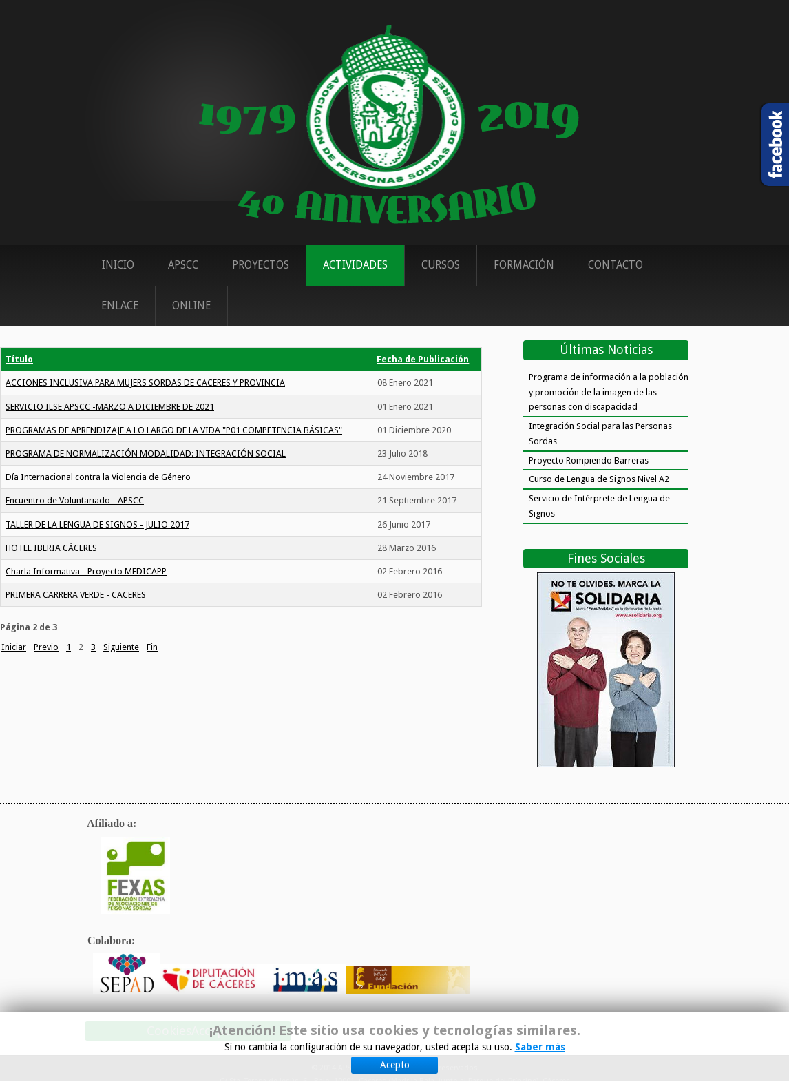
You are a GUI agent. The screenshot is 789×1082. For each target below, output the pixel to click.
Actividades (355, 265)
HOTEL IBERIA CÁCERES (51, 548)
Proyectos (260, 265)
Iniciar (13, 647)
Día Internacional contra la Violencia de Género (98, 477)
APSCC (183, 265)
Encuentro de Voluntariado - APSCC (75, 500)
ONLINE (191, 306)
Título (19, 359)
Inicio (118, 265)
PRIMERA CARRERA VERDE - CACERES (76, 595)
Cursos (440, 265)
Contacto (615, 265)
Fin (152, 647)
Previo (46, 647)
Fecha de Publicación (423, 359)
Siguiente (121, 647)
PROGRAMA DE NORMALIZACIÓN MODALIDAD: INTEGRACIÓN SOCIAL (146, 453)
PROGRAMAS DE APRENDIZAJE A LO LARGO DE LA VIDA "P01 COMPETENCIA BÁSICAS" (174, 430)
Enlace (119, 306)
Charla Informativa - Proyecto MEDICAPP (86, 571)
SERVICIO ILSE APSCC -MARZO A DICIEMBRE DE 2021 (110, 407)
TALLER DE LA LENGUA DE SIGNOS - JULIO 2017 (97, 524)
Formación (524, 265)
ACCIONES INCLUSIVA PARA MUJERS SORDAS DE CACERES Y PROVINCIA (145, 382)
